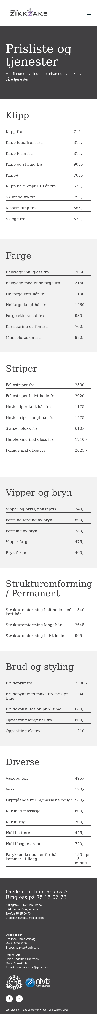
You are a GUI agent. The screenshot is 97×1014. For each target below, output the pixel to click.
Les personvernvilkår (34, 1009)
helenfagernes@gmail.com (32, 967)
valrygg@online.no (27, 947)
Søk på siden (13, 1009)
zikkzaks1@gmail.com (29, 917)
